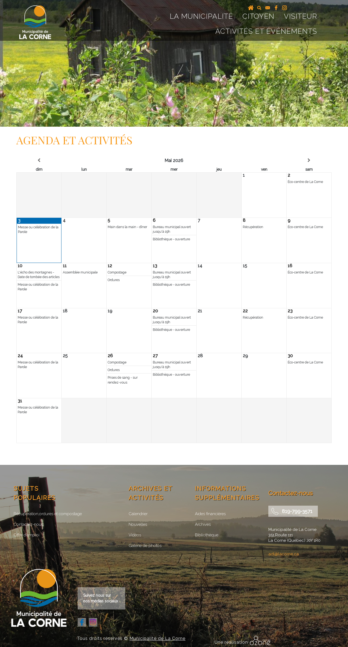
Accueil (251, 8)
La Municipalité (201, 16)
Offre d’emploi (26, 535)
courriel (268, 8)
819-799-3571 (297, 511)
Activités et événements (266, 31)
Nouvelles (138, 524)
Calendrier (138, 513)
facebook (276, 8)
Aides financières (210, 513)
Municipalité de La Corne (157, 638)
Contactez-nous (28, 524)
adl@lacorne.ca (283, 554)
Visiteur (300, 16)
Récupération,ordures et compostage (48, 513)
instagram (284, 8)
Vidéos (135, 535)
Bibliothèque (206, 535)
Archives (203, 524)
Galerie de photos (145, 545)
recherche (259, 8)
